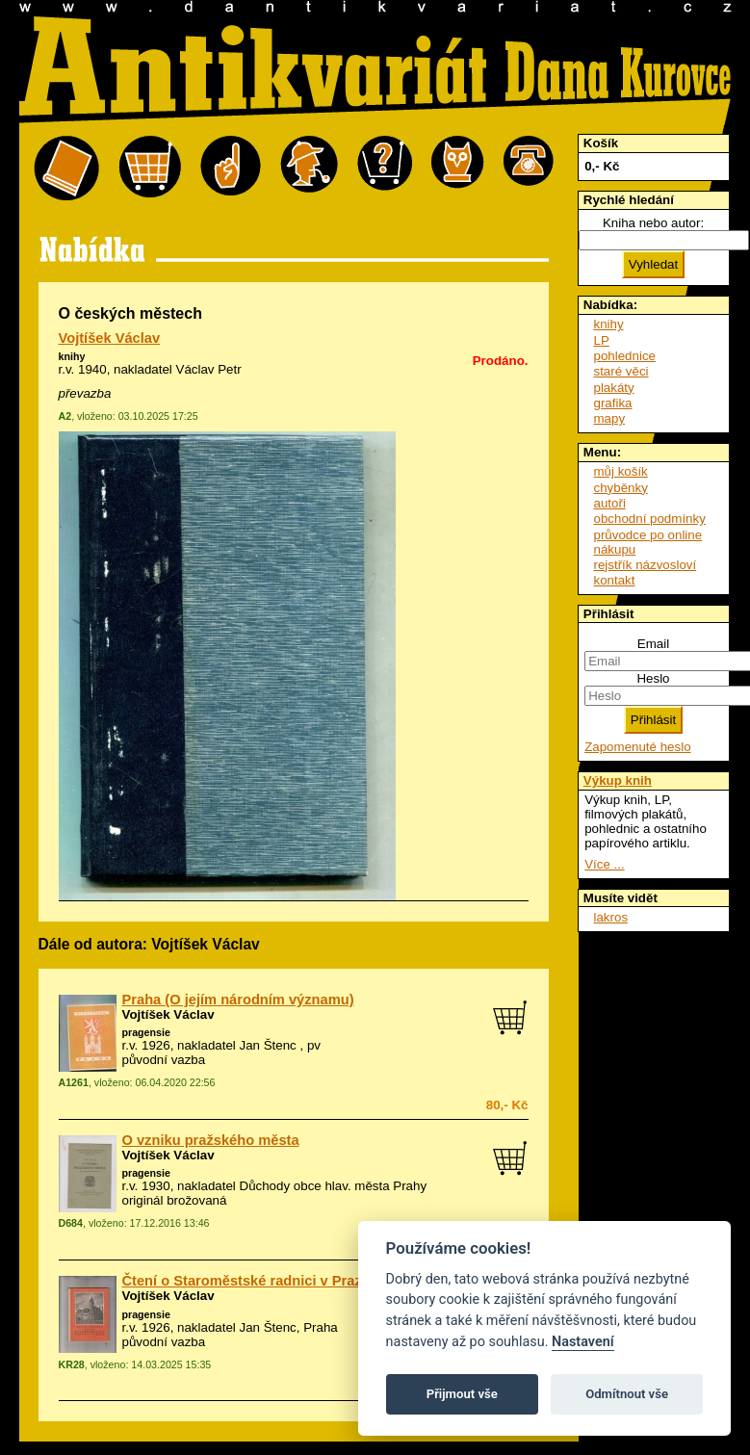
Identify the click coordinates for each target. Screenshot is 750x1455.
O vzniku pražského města (210, 1140)
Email (653, 644)
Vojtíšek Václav (110, 338)
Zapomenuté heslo (637, 747)
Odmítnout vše (626, 1394)
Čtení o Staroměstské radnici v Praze (246, 1280)
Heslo (652, 678)
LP (601, 340)
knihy (72, 356)
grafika (613, 403)
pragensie (146, 1032)
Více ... (604, 864)
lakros (611, 917)
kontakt (614, 580)
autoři (610, 503)
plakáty (614, 387)
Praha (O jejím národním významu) (238, 999)
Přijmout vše (462, 1394)
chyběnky (621, 488)
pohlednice (625, 356)
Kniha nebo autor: (653, 223)
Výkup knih (617, 780)
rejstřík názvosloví (645, 565)
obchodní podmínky (650, 518)
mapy (610, 418)
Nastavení (583, 1342)
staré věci (621, 371)
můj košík (621, 471)
